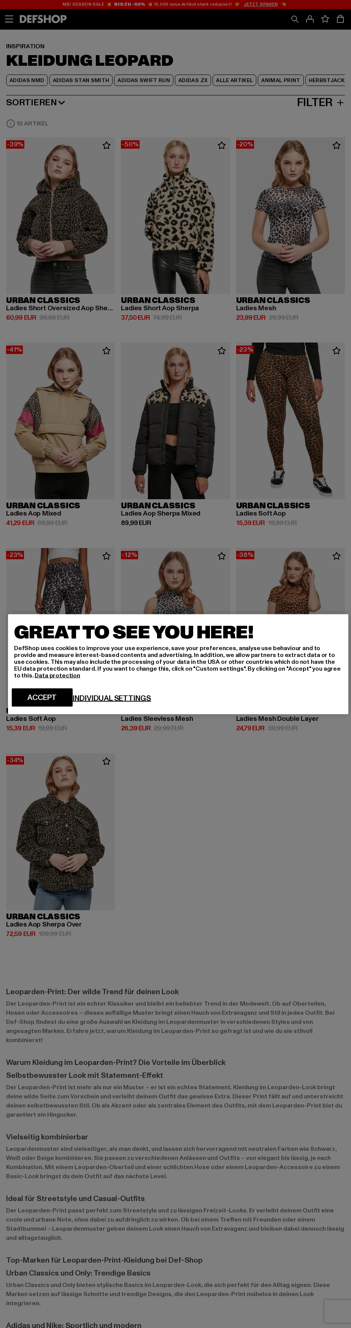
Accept (42, 697)
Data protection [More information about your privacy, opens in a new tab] (57, 675)
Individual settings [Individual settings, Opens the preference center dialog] (112, 698)
